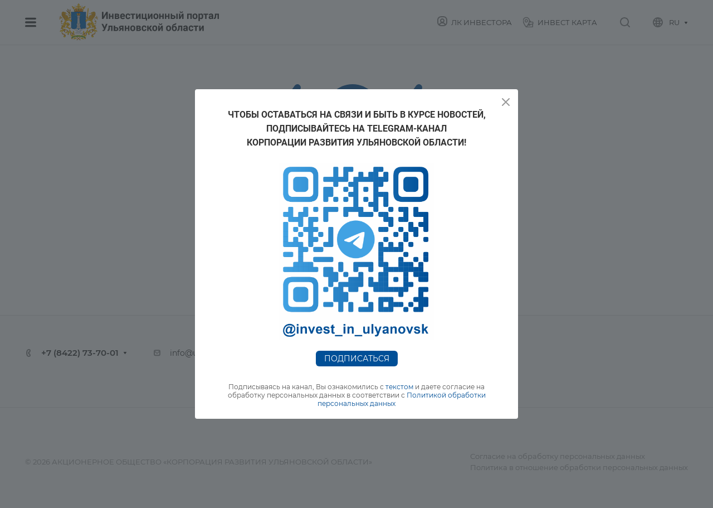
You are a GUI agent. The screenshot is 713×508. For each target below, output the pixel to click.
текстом (399, 387)
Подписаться (356, 359)
